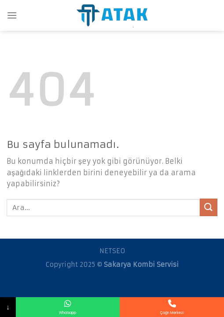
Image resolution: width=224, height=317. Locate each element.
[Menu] (12, 15)
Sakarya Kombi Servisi (141, 265)
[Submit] (208, 207)
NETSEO (112, 251)
